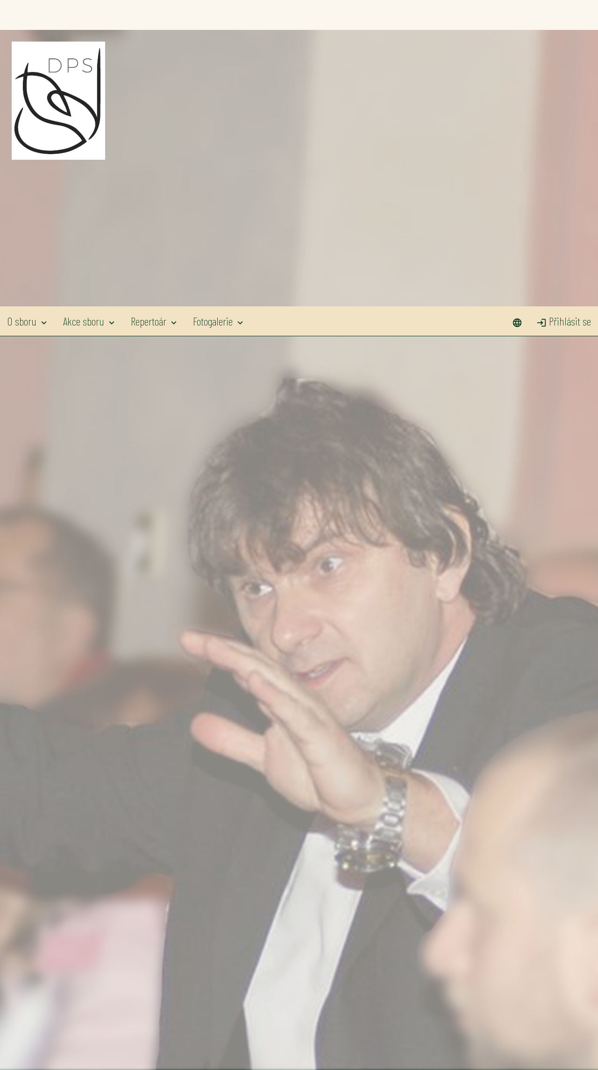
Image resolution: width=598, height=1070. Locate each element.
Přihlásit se (563, 14)
